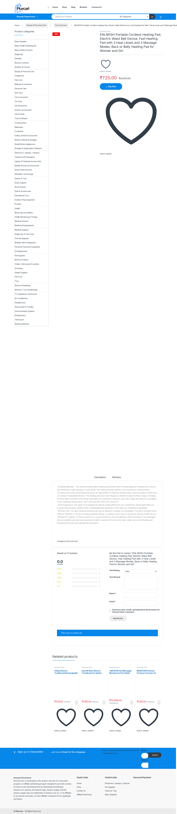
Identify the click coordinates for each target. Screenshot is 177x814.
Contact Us (97, 7)
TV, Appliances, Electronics (26, 294)
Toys (17, 281)
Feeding (18, 58)
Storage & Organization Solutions (28, 148)
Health (17, 208)
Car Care (18, 101)
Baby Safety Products (24, 50)
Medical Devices (21, 221)
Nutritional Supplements (24, 225)
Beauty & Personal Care (36, 25)
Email (112, 601)
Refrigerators (20, 315)
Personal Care (61, 25)
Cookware (19, 131)
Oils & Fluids (20, 114)
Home (55, 7)
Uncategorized (21, 251)
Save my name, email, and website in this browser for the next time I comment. (136, 611)
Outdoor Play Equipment (25, 200)
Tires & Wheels (21, 118)
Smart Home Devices (23, 170)
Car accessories (21, 97)
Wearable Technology (24, 174)
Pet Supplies (20, 255)
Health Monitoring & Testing (26, 217)
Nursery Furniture (22, 63)
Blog (73, 7)
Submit (155, 755)
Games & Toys (21, 178)
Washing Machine (22, 324)
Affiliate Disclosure (84, 794)
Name (112, 593)
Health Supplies (21, 273)
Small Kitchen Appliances (25, 144)
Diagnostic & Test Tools (24, 234)
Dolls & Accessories (23, 191)
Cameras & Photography (25, 157)
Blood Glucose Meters (24, 213)
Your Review (114, 577)
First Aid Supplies (22, 238)
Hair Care (19, 80)
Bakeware (19, 127)
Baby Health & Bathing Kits (25, 46)
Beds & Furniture (21, 260)
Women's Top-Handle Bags (26, 290)
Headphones (20, 303)
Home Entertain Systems (25, 311)
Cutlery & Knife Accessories (26, 135)
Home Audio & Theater (24, 307)
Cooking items (20, 123)
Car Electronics (21, 106)
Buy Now (112, 86)
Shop (64, 7)
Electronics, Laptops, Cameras (27, 153)
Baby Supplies (21, 41)
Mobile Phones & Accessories (27, 166)
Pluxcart (19, 811)
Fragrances (19, 76)
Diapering (19, 54)
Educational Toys (22, 195)
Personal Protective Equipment (27, 247)
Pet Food (18, 277)
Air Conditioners (21, 298)
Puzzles (18, 204)
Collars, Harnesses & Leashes (27, 264)
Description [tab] (100, 477)
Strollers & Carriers (22, 67)
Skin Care (19, 93)
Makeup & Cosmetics (23, 84)
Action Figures (20, 183)
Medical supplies (22, 230)
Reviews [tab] (116, 477)
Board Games (20, 187)
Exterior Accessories (23, 110)
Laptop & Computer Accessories (28, 161)
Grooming (19, 268)
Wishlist (83, 7)
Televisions (19, 320)
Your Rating (114, 570)
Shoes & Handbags (23, 285)
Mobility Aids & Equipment (25, 242)
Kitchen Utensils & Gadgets (26, 140)
